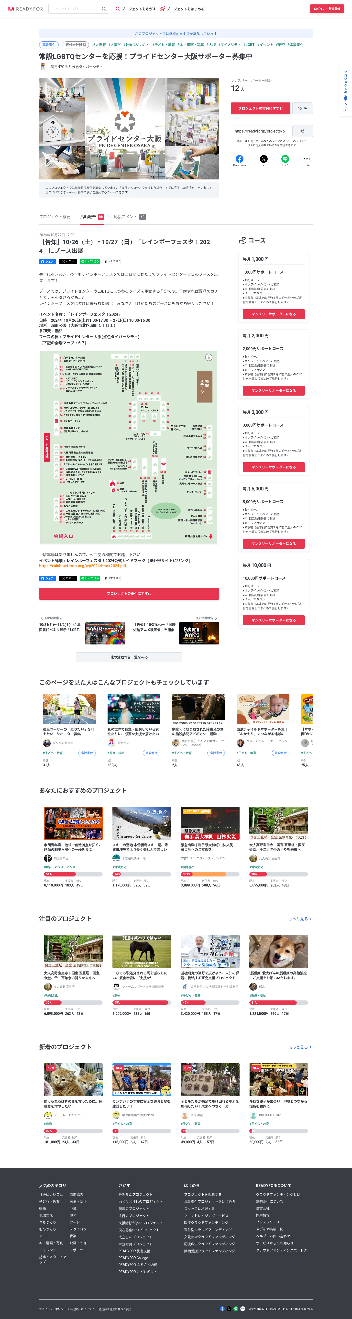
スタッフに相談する (199, 1209)
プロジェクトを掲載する (203, 1195)
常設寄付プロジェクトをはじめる (209, 1202)
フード (75, 1222)
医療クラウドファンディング (206, 1223)
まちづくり (47, 1222)
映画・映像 (78, 1243)
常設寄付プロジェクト (136, 1244)
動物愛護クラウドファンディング (209, 1251)
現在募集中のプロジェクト (139, 1230)
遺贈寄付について (269, 1201)
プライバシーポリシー (52, 1309)
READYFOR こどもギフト (138, 1272)
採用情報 (263, 1215)
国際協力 (76, 1194)
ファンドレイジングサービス (206, 1216)
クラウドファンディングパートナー (283, 1250)
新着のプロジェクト (134, 1209)
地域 (73, 1208)
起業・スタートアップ (52, 1259)
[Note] (307, 159)
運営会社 (263, 1208)
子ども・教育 (49, 1202)
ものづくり (47, 1229)
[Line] (285, 159)
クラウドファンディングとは (278, 1195)
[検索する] (104, 9)
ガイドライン (89, 1309)
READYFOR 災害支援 (134, 1251)
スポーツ (76, 1250)
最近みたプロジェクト (136, 1195)
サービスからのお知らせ (275, 1243)
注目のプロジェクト (134, 1216)
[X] (264, 159)
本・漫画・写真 (51, 1243)
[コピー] (302, 131)
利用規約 (73, 1309)
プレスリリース (268, 1222)
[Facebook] (239, 159)
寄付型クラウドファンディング (208, 1230)
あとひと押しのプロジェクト (141, 1202)
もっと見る (298, 919)
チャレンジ (47, 1250)
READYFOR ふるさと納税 (138, 1265)
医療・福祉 (78, 1202)
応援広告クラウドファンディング (209, 1244)
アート (44, 1236)
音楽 (73, 1236)
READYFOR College (133, 1258)
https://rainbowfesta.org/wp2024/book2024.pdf (82, 566)
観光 (73, 1215)
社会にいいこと (51, 1195)
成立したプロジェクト (136, 1237)
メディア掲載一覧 (269, 1229)
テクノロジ (78, 1229)
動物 (42, 1208)
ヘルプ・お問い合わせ (273, 1236)
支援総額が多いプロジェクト (141, 1223)
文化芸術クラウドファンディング (209, 1237)
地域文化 (46, 1215)
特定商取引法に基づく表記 (115, 1309)
